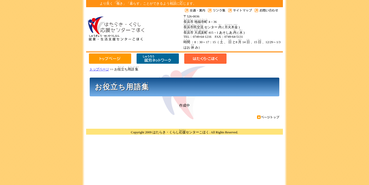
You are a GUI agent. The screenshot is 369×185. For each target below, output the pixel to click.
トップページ (99, 69)
